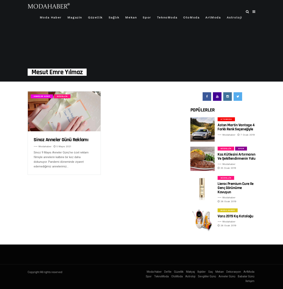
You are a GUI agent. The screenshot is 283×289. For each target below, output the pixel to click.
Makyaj (190, 271)
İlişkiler (201, 271)
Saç (210, 271)
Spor (147, 17)
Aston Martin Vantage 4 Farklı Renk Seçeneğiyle (236, 127)
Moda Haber (51, 17)
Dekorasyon (233, 271)
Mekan (131, 17)
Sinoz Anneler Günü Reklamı (61, 140)
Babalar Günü (246, 276)
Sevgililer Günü (207, 276)
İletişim (249, 281)
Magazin (74, 17)
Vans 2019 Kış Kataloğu (235, 216)
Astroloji (234, 17)
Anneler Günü (42, 96)
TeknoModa (167, 17)
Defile (167, 271)
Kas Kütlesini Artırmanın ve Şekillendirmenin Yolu (236, 156)
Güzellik (95, 17)
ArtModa (213, 17)
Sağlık (114, 17)
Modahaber (45, 146)
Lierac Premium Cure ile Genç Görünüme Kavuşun (236, 188)
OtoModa (191, 17)
